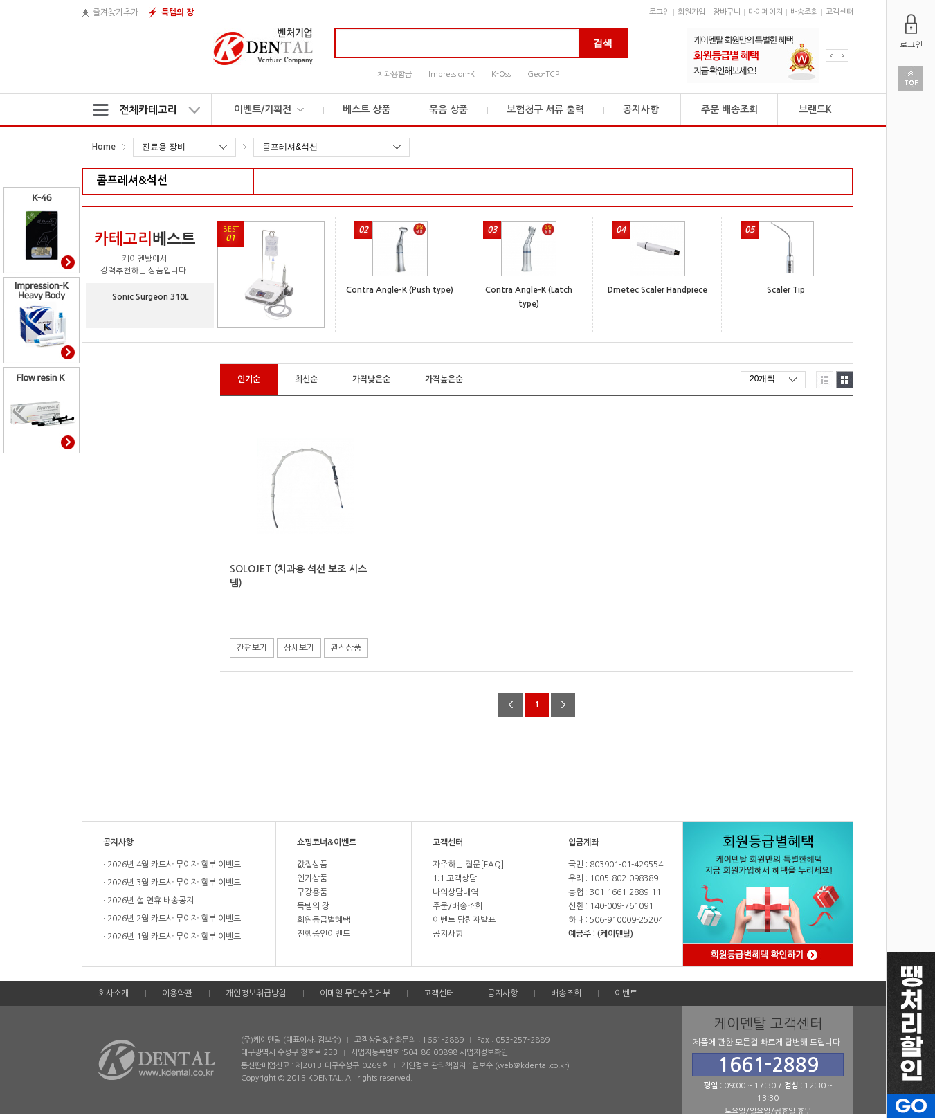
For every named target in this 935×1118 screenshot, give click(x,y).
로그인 (659, 12)
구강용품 (312, 892)
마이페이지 (765, 12)
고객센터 (839, 12)
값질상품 (312, 864)
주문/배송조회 (457, 906)
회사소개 (113, 993)
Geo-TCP (543, 74)
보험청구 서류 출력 (545, 109)
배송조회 (804, 12)
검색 (602, 42)
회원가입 (691, 12)
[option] (753, 55)
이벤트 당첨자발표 (464, 920)
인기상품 (312, 878)
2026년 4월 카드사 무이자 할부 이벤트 (173, 864)
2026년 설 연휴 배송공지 (149, 900)
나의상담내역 (455, 892)
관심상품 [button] (346, 648)
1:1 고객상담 (455, 878)
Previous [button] (831, 55)
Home (104, 147)
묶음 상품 (448, 109)
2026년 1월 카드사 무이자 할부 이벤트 (173, 936)
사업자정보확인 (484, 1052)
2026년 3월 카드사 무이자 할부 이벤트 (173, 882)
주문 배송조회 (729, 109)
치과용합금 (394, 74)
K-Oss (501, 74)
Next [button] (842, 55)
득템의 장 (177, 12)
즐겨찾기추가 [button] (115, 12)
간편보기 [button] (252, 648)
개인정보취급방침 (256, 993)
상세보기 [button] (299, 648)
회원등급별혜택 (323, 920)
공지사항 (641, 109)
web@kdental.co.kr (532, 1066)
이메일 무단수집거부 (355, 993)
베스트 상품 (366, 109)
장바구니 (727, 12)
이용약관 (177, 993)
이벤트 (626, 993)
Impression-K (451, 74)
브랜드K (815, 109)
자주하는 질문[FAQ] (468, 864)
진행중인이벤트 (323, 934)
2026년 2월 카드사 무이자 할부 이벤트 (173, 918)
